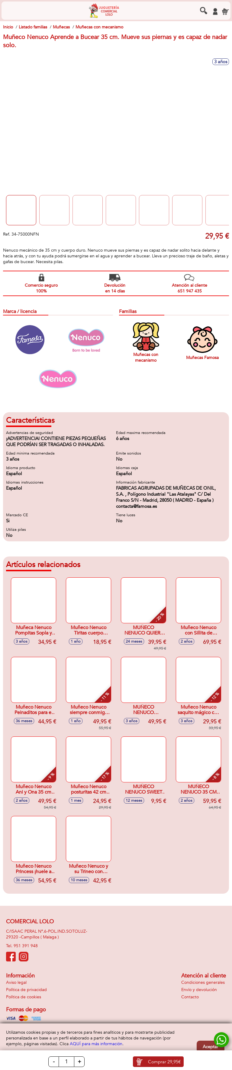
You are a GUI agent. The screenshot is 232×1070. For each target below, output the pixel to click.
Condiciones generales (203, 982)
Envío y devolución (199, 990)
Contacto (190, 997)
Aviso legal (16, 982)
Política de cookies (23, 997)
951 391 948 (26, 946)
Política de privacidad (26, 990)
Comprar (164, 1062)
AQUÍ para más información (96, 1044)
